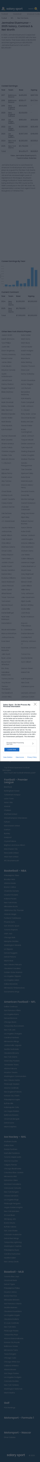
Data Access (20, 757)
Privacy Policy (32, 757)
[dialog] (20, 731)
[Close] (36, 705)
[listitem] (20, 743)
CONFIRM (12, 749)
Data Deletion (7, 757)
